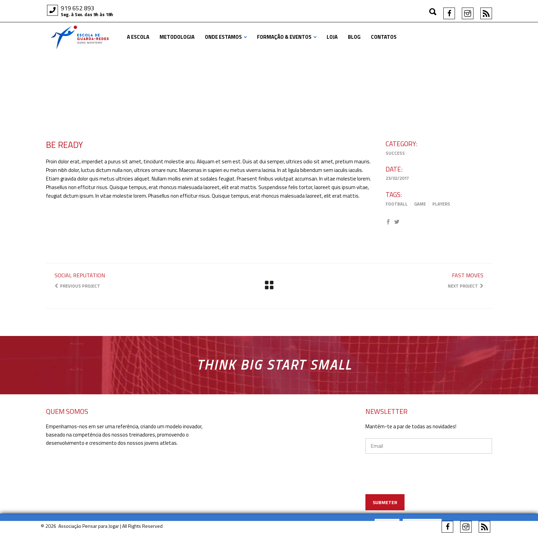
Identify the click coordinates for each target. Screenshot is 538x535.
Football (397, 204)
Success (395, 153)
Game (420, 204)
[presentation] (429, 483)
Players (441, 204)
